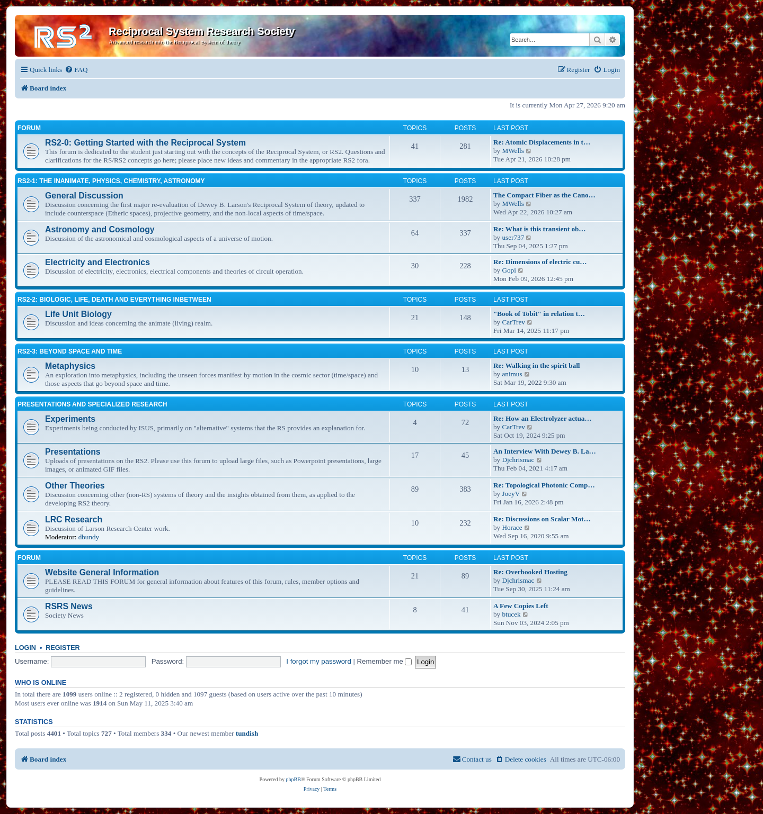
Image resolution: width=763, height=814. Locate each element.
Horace (512, 527)
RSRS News (69, 606)
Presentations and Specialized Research (92, 404)
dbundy (89, 537)
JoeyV (511, 494)
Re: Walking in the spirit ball (536, 365)
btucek (511, 614)
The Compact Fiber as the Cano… (544, 195)
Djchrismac (518, 460)
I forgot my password (318, 661)
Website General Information (102, 572)
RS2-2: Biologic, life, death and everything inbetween (114, 299)
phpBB (293, 779)
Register (62, 648)
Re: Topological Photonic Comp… (544, 485)
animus (512, 374)
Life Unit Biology (78, 314)
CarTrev (513, 322)
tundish (247, 733)
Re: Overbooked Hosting (530, 572)
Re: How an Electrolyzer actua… (542, 418)
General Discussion (84, 195)
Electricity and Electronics (97, 262)
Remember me (384, 661)
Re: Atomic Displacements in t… (541, 142)
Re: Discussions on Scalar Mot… (542, 519)
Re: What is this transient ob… (539, 229)
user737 (513, 237)
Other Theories (75, 485)
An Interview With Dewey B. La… (544, 451)
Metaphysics (70, 365)
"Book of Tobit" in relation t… (539, 314)
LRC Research (73, 519)
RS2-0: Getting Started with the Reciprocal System (145, 142)
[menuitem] (76, 69)
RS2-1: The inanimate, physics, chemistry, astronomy (111, 181)
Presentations (73, 451)
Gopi (509, 270)
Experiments (70, 418)
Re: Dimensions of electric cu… (540, 262)
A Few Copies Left (520, 606)
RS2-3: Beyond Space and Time (69, 351)
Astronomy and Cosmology (100, 229)
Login (25, 648)
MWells (513, 151)
